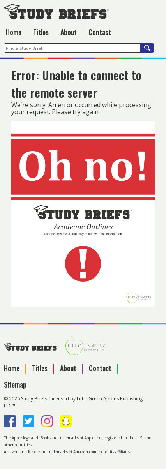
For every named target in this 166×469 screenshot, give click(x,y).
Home (13, 32)
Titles (41, 32)
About (68, 32)
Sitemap (15, 384)
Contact (99, 32)
